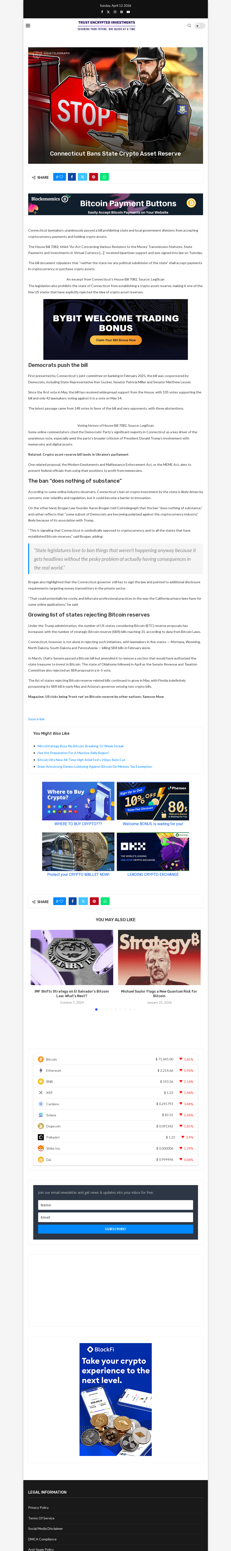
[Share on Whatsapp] (104, 177)
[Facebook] (102, 12)
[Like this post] (61, 177)
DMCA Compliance (42, 1539)
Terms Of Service (41, 1518)
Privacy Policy (38, 1507)
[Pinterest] (121, 12)
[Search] (189, 26)
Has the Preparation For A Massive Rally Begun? (73, 753)
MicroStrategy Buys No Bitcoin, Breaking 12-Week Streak (81, 746)
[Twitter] (108, 12)
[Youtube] (128, 12)
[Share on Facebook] (72, 177)
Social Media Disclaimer (45, 1528)
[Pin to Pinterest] (93, 177)
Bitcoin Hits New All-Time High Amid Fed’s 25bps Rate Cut (81, 760)
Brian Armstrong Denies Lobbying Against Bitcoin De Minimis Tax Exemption (95, 766)
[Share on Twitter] (82, 177)
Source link (36, 719)
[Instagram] (115, 12)
